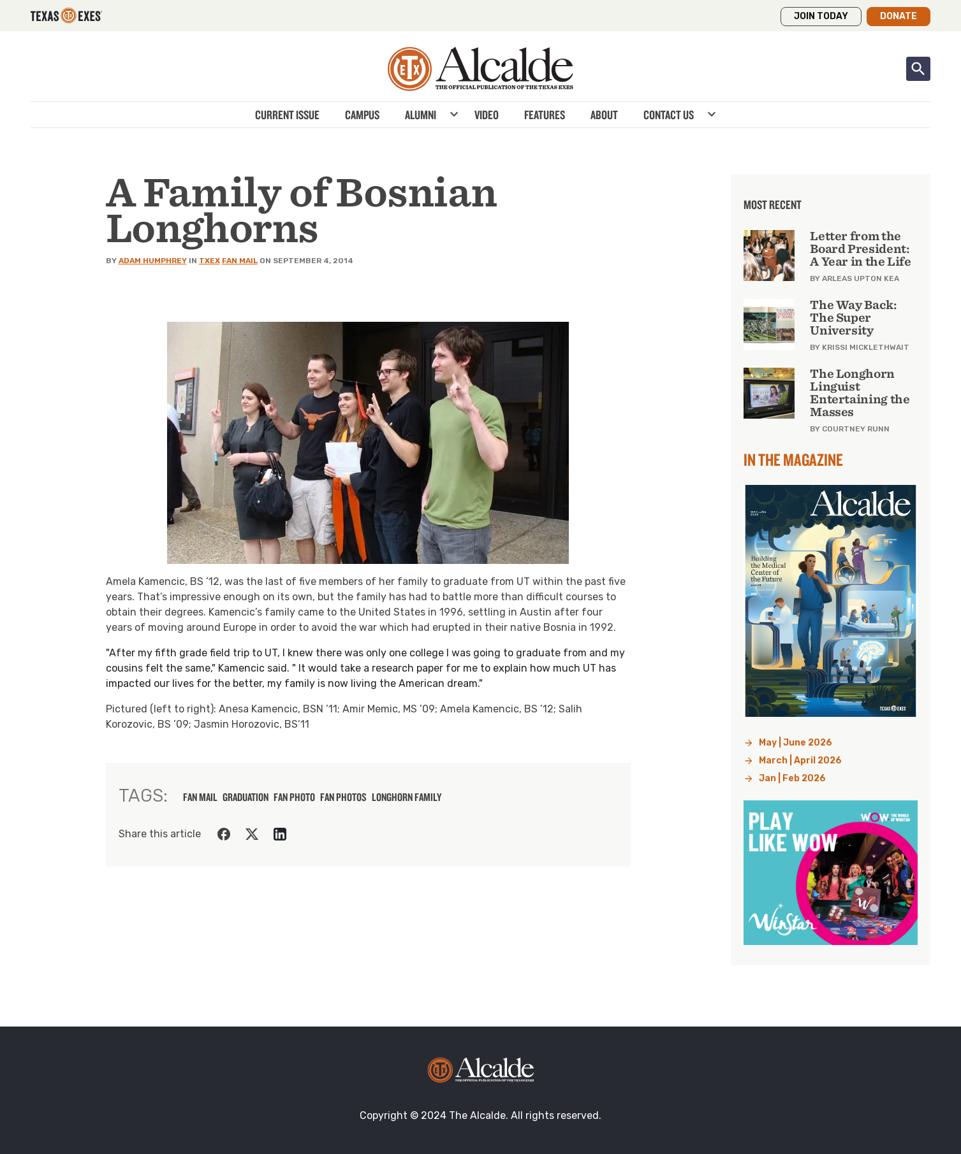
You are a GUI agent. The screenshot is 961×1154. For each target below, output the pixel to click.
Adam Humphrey (153, 260)
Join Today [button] (821, 16)
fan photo (294, 797)
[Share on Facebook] (223, 834)
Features (544, 114)
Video (486, 114)
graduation (245, 797)
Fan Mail (240, 260)
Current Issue (287, 114)
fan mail (200, 797)
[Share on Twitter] (252, 834)
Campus (362, 114)
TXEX (209, 260)
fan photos (343, 797)
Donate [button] (898, 16)
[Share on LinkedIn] (280, 834)
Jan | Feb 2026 (792, 778)
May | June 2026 (795, 742)
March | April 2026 (800, 760)
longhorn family (406, 797)
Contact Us (668, 114)
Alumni (420, 114)
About (604, 114)
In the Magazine (793, 459)
